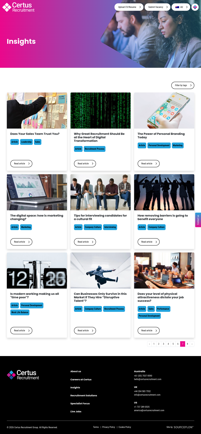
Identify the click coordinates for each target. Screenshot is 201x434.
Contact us (198, 220)
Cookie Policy (125, 427)
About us (75, 371)
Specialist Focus (80, 403)
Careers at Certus (81, 379)
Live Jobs (75, 411)
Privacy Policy (108, 427)
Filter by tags (181, 85)
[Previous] (149, 344)
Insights (75, 387)
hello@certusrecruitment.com (147, 379)
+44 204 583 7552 (142, 391)
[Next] (192, 344)
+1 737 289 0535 (142, 406)
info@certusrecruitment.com (147, 394)
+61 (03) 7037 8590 (143, 375)
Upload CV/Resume (127, 7)
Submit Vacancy (155, 7)
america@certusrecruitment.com (149, 410)
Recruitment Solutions (83, 395)
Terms (96, 427)
